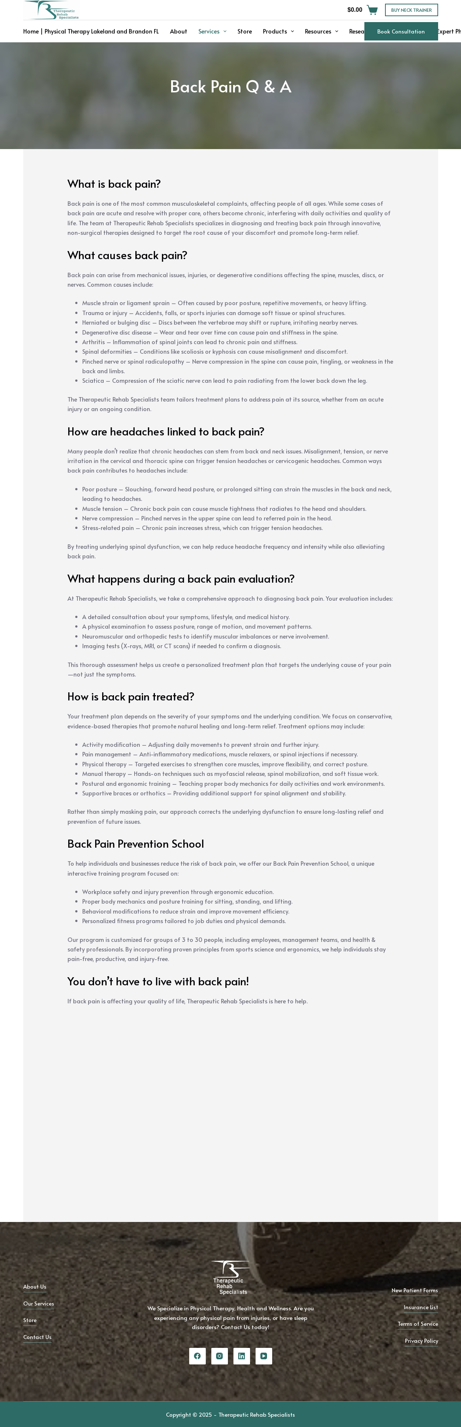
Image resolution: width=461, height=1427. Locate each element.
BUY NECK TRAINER (411, 10)
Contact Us (37, 1337)
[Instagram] (219, 1356)
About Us (35, 1286)
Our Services (39, 1303)
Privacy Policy (420, 1340)
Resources (323, 31)
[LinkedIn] (241, 1356)
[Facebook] (197, 1356)
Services (213, 31)
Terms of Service (417, 1323)
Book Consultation (401, 31)
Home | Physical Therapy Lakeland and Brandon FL (91, 31)
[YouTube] (264, 1356)
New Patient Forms (413, 1290)
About (178, 31)
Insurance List (420, 1307)
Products (280, 31)
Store (245, 31)
